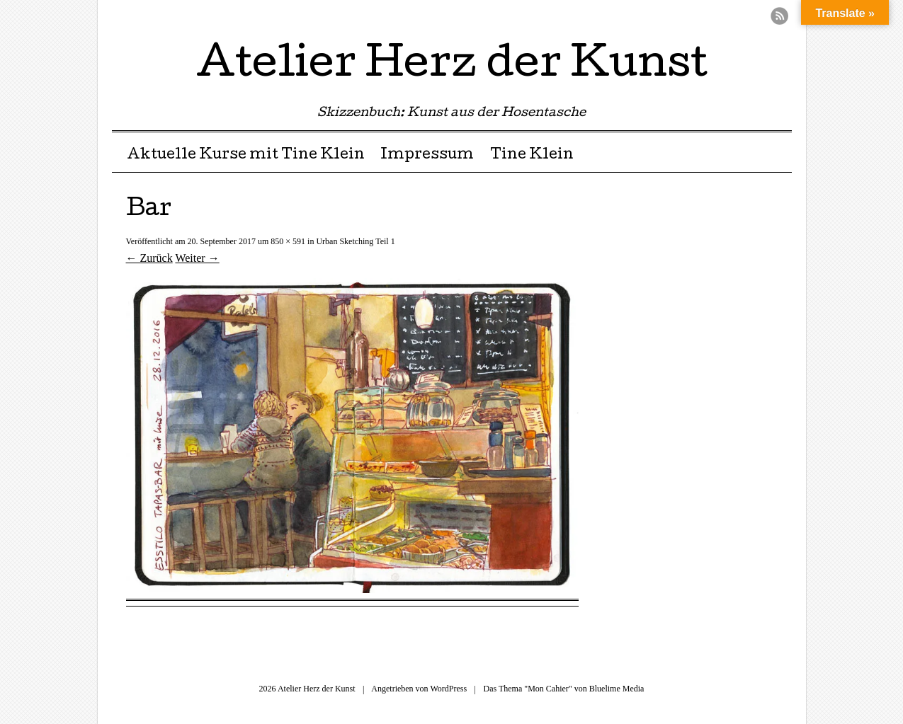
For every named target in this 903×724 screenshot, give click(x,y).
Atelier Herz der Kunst (452, 66)
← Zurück (149, 258)
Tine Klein (532, 156)
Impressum (427, 156)
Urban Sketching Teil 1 (355, 241)
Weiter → (197, 258)
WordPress (448, 689)
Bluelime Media (616, 689)
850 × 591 (288, 241)
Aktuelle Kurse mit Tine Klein (246, 156)
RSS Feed (779, 16)
